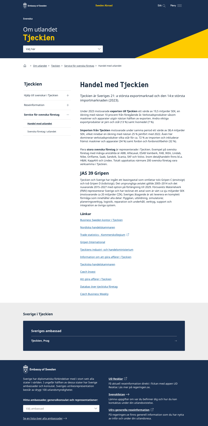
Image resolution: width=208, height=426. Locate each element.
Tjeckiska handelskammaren (97, 264)
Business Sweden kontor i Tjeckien (101, 220)
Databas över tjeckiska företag (99, 286)
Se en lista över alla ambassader (43, 418)
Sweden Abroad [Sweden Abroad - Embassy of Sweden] (104, 5)
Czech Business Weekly (94, 294)
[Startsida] (26, 66)
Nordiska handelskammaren (97, 227)
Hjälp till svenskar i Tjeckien (41, 95)
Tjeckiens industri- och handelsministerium (106, 249)
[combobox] (63, 49)
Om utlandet (40, 65)
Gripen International (92, 242)
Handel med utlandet (39, 123)
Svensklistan (117, 394)
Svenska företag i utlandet (41, 131)
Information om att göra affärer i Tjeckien (105, 257)
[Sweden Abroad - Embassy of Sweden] (37, 5)
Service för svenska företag (79, 65)
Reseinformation (34, 105)
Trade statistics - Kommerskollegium (102, 234)
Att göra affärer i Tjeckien (95, 279)
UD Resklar (116, 378)
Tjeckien (55, 65)
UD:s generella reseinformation (129, 410)
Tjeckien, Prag (40, 340)
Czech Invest (87, 271)
